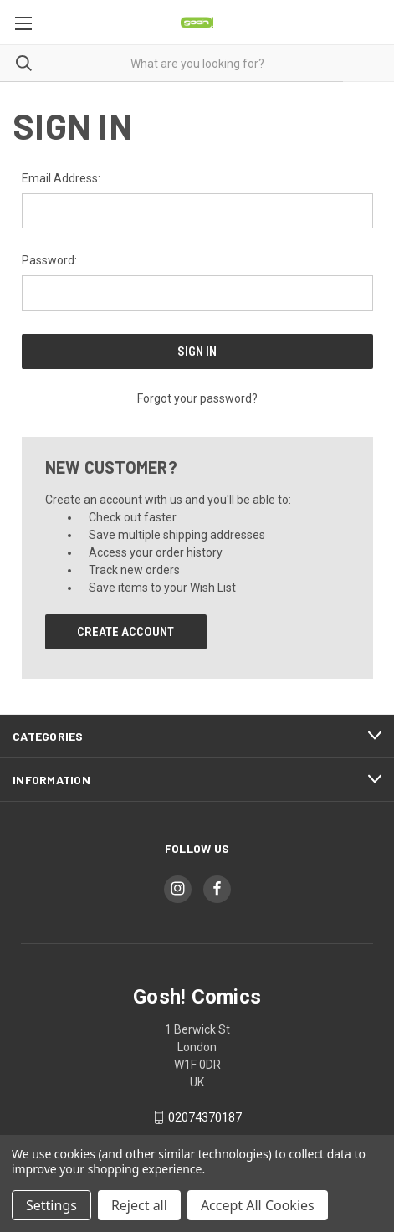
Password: (49, 260)
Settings (51, 1205)
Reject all (139, 1205)
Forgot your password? (197, 398)
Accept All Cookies (258, 1205)
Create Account (125, 631)
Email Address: (61, 178)
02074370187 (205, 1117)
